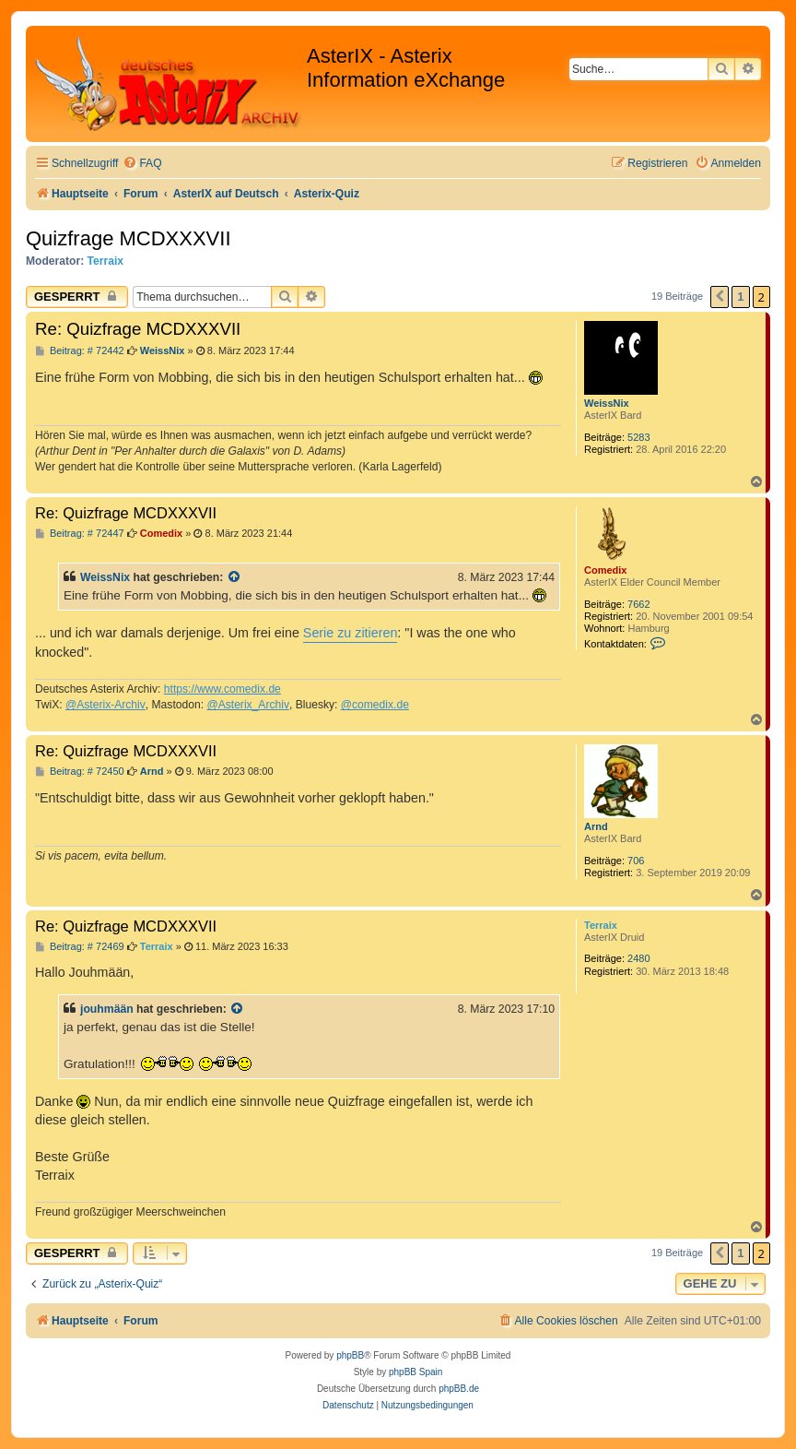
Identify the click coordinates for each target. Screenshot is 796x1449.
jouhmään (107, 1009)
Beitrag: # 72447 (79, 534)
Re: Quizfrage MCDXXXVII (137, 328)
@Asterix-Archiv (105, 704)
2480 (638, 958)
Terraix (105, 261)
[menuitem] (142, 163)
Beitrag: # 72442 (79, 351)
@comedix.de (375, 704)
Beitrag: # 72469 (79, 947)
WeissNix (606, 403)
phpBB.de (459, 1389)
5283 (638, 437)
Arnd (596, 826)
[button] (719, 297)
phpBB (350, 1355)
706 (635, 860)
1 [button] (740, 296)
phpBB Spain (415, 1372)
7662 (638, 604)
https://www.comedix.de (222, 689)
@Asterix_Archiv (247, 704)
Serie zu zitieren (350, 632)
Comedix (605, 570)
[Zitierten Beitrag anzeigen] (235, 577)
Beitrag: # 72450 (79, 772)
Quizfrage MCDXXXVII (128, 238)
